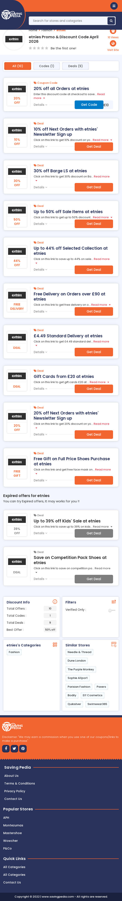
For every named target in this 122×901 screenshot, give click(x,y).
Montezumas (13, 825)
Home (33, 30)
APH (6, 817)
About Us (11, 776)
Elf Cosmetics (92, 695)
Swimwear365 (97, 704)
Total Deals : (32, 622)
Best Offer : (32, 629)
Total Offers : (32, 608)
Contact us (13, 799)
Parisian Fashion (79, 687)
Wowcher (10, 841)
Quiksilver (74, 704)
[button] (114, 6)
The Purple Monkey (81, 669)
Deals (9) (75, 66)
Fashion (47, 30)
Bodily (72, 695)
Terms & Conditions (19, 783)
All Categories (14, 867)
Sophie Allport (78, 678)
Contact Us (12, 882)
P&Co (7, 848)
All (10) (17, 66)
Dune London (77, 661)
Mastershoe (12, 833)
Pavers (101, 687)
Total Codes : (32, 615)
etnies (61, 30)
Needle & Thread (79, 652)
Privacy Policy (14, 791)
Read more (101, 140)
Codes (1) (46, 66)
